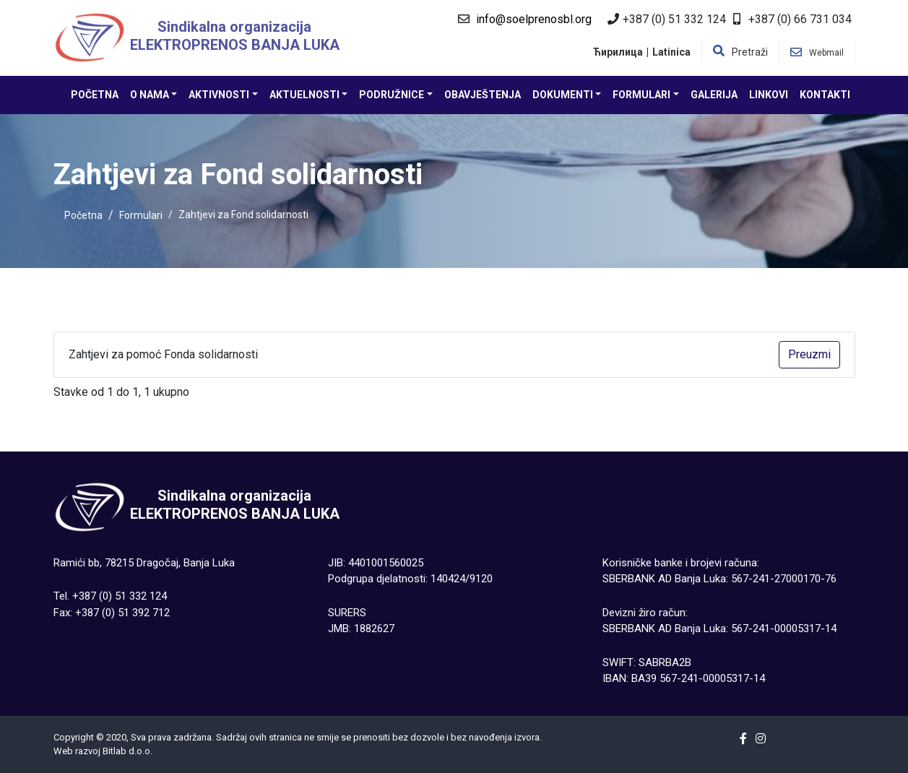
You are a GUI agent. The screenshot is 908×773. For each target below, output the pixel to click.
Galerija (714, 94)
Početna (94, 94)
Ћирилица (618, 52)
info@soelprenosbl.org (534, 19)
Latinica (671, 52)
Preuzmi (809, 354)
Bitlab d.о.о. (127, 751)
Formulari (141, 215)
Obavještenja (482, 94)
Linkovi (768, 94)
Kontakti (825, 94)
